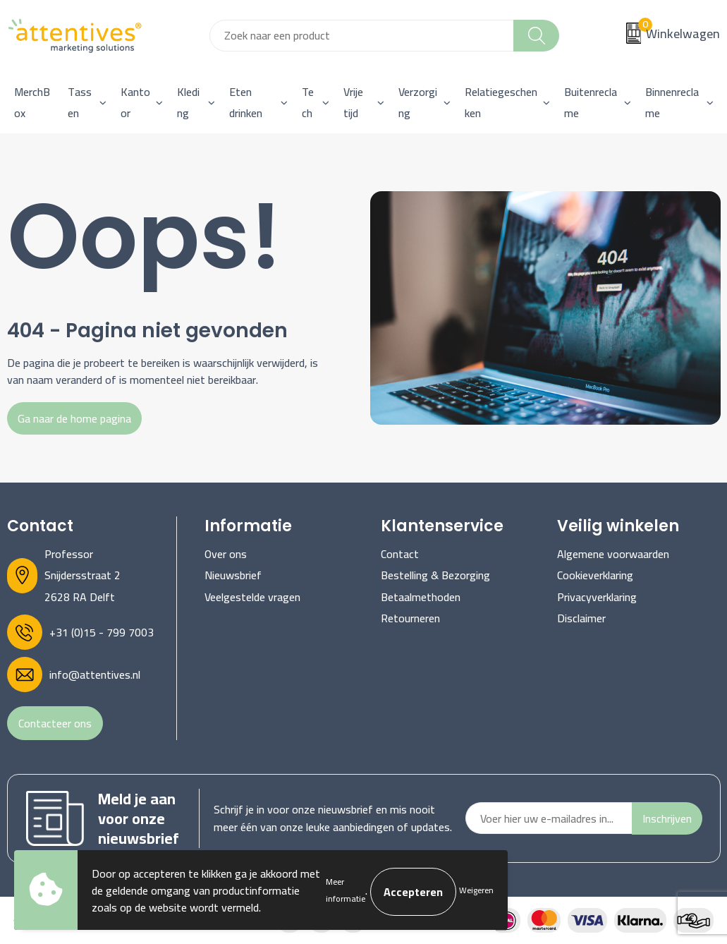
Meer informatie (345, 890)
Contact (400, 553)
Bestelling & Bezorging (435, 575)
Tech (308, 102)
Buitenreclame (590, 102)
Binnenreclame (672, 102)
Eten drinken (245, 102)
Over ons (225, 553)
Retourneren (410, 618)
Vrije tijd (353, 102)
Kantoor (135, 102)
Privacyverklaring (597, 596)
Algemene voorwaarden (613, 553)
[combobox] (362, 36)
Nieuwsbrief (233, 575)
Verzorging (417, 102)
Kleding (188, 102)
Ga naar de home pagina (74, 418)
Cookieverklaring (595, 575)
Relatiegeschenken (501, 102)
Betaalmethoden (420, 596)
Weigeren (476, 890)
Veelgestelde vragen (252, 596)
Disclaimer (581, 618)
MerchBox (32, 102)
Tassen (80, 102)
